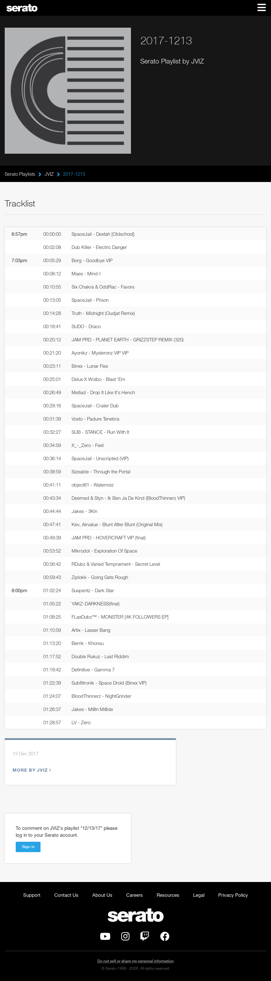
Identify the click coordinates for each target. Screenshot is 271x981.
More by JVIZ (31, 770)
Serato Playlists (20, 174)
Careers (134, 895)
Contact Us (66, 895)
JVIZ (49, 174)
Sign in (28, 846)
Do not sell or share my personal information (135, 961)
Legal (198, 895)
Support (32, 895)
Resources (168, 895)
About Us (102, 895)
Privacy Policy (233, 895)
